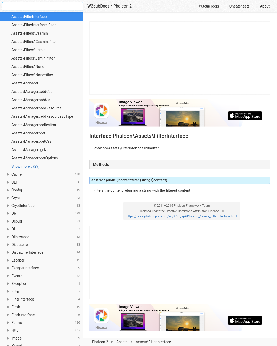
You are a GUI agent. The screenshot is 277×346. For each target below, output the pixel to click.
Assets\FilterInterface (29, 17)
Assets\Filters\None (27, 66)
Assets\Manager (24, 83)
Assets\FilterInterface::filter (33, 25)
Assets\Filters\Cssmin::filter (34, 42)
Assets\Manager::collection (33, 125)
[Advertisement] (180, 58)
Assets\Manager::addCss (31, 91)
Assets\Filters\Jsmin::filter (33, 58)
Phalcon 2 (100, 342)
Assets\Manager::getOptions (34, 158)
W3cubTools (209, 6)
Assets (122, 342)
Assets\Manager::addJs (30, 100)
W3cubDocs (98, 6)
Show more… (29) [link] (25, 166)
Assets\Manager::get (28, 133)
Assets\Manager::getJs (30, 150)
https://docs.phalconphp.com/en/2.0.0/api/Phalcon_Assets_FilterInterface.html (182, 216)
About (265, 6)
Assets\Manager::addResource (36, 108)
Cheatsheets (239, 6)
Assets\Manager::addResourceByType (42, 116)
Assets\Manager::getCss (31, 141)
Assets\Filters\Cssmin (29, 33)
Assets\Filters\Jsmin (28, 50)
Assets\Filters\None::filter (32, 75)
